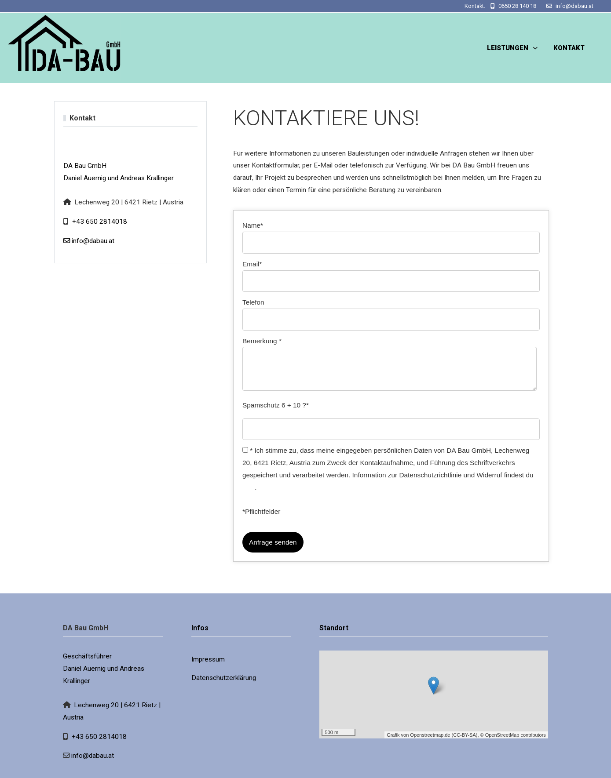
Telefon (253, 302)
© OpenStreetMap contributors (513, 735)
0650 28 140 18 (517, 6)
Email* (252, 264)
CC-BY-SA (464, 735)
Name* (252, 225)
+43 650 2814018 (99, 221)
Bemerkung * (262, 341)
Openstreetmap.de (430, 735)
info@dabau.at (574, 6)
